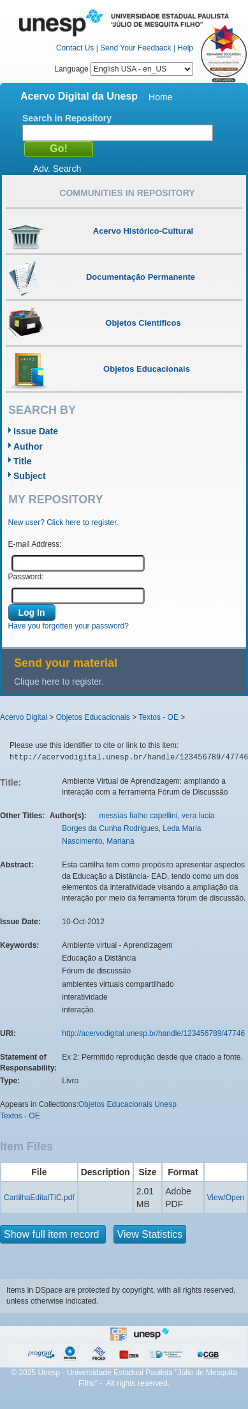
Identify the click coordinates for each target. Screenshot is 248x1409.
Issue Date (35, 431)
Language (123, 69)
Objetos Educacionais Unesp (127, 1104)
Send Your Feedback (135, 47)
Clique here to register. (59, 681)
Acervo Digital (23, 717)
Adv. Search (57, 169)
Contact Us (75, 47)
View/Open (225, 1197)
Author (28, 446)
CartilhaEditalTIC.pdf (39, 1197)
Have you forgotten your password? (68, 625)
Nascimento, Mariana (98, 841)
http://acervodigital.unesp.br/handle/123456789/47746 (153, 1033)
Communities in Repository (126, 193)
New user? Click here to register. (63, 522)
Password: (26, 576)
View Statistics (150, 1234)
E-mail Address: (35, 544)
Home (160, 97)
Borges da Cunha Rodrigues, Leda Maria (131, 828)
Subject (29, 476)
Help (185, 47)
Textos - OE (158, 717)
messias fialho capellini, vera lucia (157, 815)
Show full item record (53, 1234)
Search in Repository (67, 118)
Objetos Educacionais (93, 717)
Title (22, 461)
